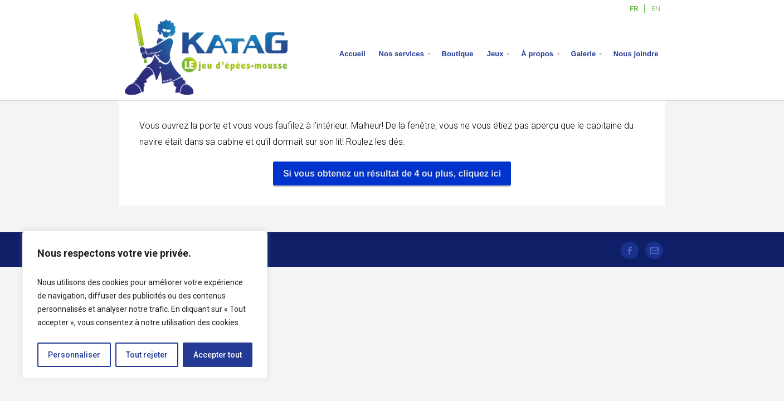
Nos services (401, 54)
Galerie (583, 54)
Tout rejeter (147, 354)
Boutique (458, 54)
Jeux (495, 54)
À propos (537, 54)
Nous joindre (636, 54)
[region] (144, 305)
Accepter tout (217, 354)
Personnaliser (74, 354)
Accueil (352, 54)
